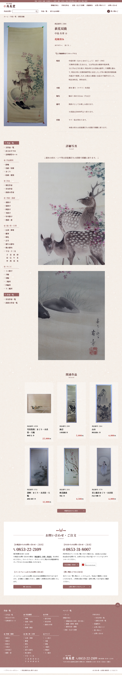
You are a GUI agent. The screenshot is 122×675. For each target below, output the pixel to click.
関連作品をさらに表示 (71, 511)
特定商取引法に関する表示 (30, 672)
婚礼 (7, 237)
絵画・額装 (10, 175)
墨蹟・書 (9, 220)
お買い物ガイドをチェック (77, 588)
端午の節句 (10, 244)
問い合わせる (27, 588)
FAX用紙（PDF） (71, 565)
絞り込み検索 (54, 11)
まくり (67, 45)
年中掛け (9, 216)
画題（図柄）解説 (72, 625)
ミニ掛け (9, 271)
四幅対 (8, 285)
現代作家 (9, 185)
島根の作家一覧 (12, 302)
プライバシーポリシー (11, 672)
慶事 (7, 233)
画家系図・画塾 (71, 628)
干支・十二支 (11, 251)
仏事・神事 (10, 230)
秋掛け (8, 209)
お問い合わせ (112, 5)
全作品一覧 (10, 147)
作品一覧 (44, 11)
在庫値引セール (11, 154)
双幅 (7, 278)
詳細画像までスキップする (67, 53)
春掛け (8, 202)
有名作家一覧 (11, 299)
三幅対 (8, 281)
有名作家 (9, 188)
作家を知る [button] (65, 5)
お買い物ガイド (100, 5)
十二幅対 (9, 288)
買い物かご (114, 11)
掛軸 (7, 164)
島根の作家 (10, 192)
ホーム (6, 16)
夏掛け (8, 206)
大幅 (7, 274)
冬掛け (8, 213)
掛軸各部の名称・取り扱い (75, 623)
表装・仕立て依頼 (78, 5)
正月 (7, 240)
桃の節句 (9, 247)
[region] (12, 222)
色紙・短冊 (10, 168)
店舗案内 (90, 5)
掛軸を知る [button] (55, 5)
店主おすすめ (11, 151)
